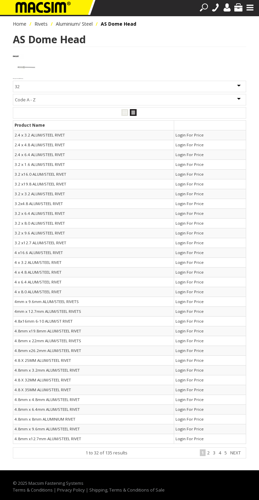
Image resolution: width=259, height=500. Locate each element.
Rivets (41, 24)
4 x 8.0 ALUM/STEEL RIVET (38, 291)
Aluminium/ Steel (74, 24)
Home (19, 24)
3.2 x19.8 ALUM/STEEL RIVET (40, 183)
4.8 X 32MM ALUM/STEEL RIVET (43, 379)
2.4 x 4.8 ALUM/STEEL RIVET (40, 144)
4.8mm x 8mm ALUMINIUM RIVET (45, 419)
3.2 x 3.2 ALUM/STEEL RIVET (40, 193)
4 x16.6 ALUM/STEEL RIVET (39, 252)
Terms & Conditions (33, 490)
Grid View (124, 112)
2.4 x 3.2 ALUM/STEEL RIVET (40, 135)
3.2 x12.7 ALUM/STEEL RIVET (40, 242)
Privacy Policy (71, 490)
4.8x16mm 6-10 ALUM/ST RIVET (44, 321)
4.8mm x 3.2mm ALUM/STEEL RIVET (47, 370)
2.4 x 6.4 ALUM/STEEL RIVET (40, 154)
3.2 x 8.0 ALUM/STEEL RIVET (40, 223)
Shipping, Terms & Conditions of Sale (127, 490)
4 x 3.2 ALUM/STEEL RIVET (38, 262)
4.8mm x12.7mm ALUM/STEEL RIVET (48, 438)
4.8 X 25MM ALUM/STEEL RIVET (43, 360)
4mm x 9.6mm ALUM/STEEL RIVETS (47, 301)
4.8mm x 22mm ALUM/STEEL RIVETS (48, 340)
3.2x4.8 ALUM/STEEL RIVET (39, 203)
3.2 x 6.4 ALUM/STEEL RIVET (40, 213)
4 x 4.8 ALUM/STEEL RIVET (38, 272)
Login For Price (189, 135)
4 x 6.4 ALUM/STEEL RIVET (38, 281)
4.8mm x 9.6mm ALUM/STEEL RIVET (47, 428)
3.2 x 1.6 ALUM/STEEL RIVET (40, 164)
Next (235, 453)
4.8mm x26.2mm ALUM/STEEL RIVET (48, 350)
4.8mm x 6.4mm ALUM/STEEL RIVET (47, 409)
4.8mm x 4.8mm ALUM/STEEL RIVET (47, 399)
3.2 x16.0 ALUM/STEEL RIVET (40, 174)
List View (133, 112)
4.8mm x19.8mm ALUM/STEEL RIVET (48, 330)
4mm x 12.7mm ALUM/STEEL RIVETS (48, 311)
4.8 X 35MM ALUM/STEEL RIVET (43, 389)
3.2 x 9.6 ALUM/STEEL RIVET (40, 232)
